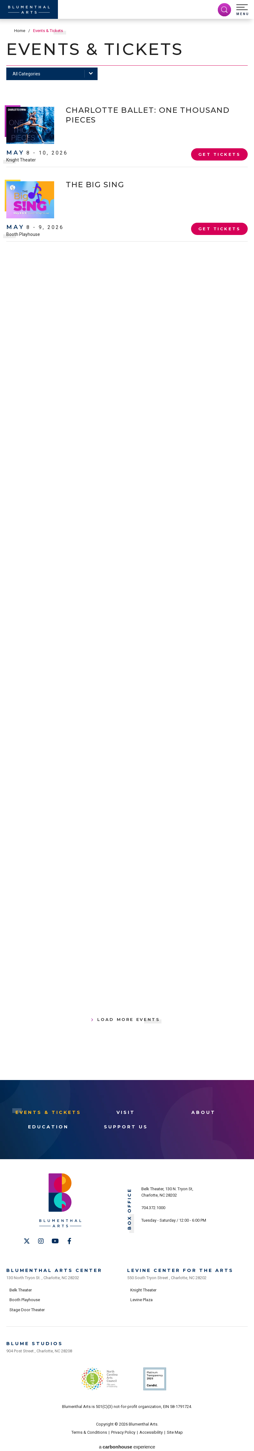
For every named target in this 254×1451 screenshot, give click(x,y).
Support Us (126, 1126)
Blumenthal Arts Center (54, 1269)
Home (19, 30)
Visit (125, 1112)
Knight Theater (21, 159)
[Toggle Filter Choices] (52, 74)
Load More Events (128, 1019)
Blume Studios (34, 1341)
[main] (127, 549)
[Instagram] (41, 1241)
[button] (242, 10)
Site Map (175, 1427)
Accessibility (151, 1427)
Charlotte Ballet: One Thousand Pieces (126, 114)
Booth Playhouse (23, 234)
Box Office (129, 1209)
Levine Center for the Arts (180, 1269)
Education (48, 1126)
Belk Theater (20, 1288)
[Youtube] (55, 1241)
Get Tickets (219, 154)
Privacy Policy (123, 1427)
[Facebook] (69, 1241)
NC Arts (99, 1375)
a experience (127, 1442)
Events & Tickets (48, 1112)
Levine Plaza (141, 1298)
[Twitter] (26, 1241)
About (203, 1112)
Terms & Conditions (89, 1427)
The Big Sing (97, 184)
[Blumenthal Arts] (29, 9)
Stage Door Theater (27, 1308)
